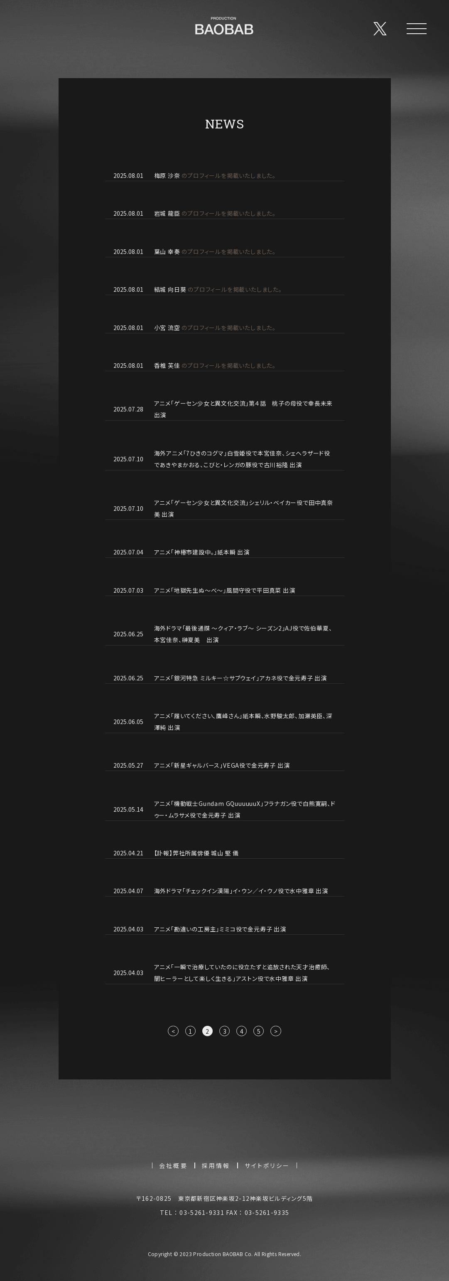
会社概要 (173, 1170)
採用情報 (216, 1170)
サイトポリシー (267, 1170)
